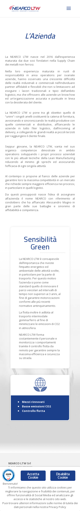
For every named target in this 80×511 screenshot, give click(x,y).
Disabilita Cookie (63, 476)
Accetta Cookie (33, 476)
